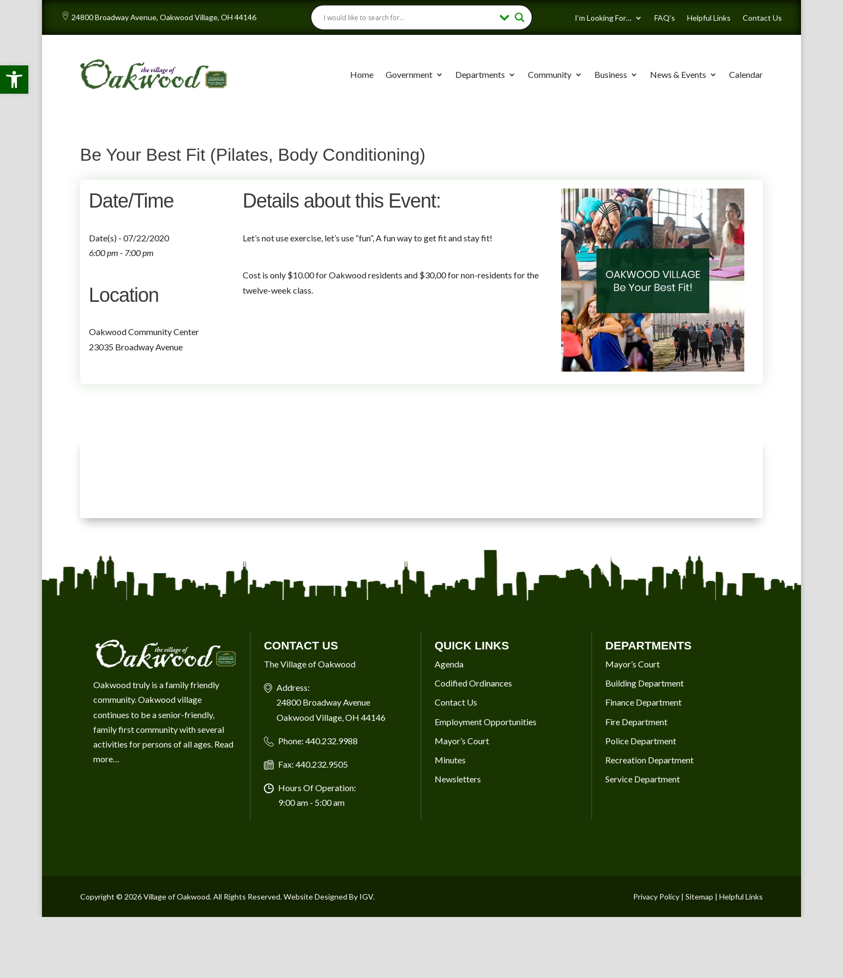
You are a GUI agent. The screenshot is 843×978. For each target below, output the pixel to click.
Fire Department (636, 721)
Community (549, 74)
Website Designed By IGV (328, 896)
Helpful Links (709, 18)
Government (409, 74)
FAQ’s (664, 18)
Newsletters (458, 779)
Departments (480, 74)
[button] (14, 79)
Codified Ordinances (473, 683)
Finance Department (643, 702)
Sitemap (699, 896)
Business (610, 74)
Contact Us (762, 18)
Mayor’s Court (462, 741)
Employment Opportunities (486, 721)
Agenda (449, 664)
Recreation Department (649, 760)
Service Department (642, 779)
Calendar (746, 74)
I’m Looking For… (603, 18)
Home (362, 74)
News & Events (678, 74)
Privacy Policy (656, 896)
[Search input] (409, 17)
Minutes (450, 760)
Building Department (644, 683)
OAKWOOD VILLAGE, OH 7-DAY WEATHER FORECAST (421, 477)
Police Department (640, 741)
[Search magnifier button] (519, 17)
